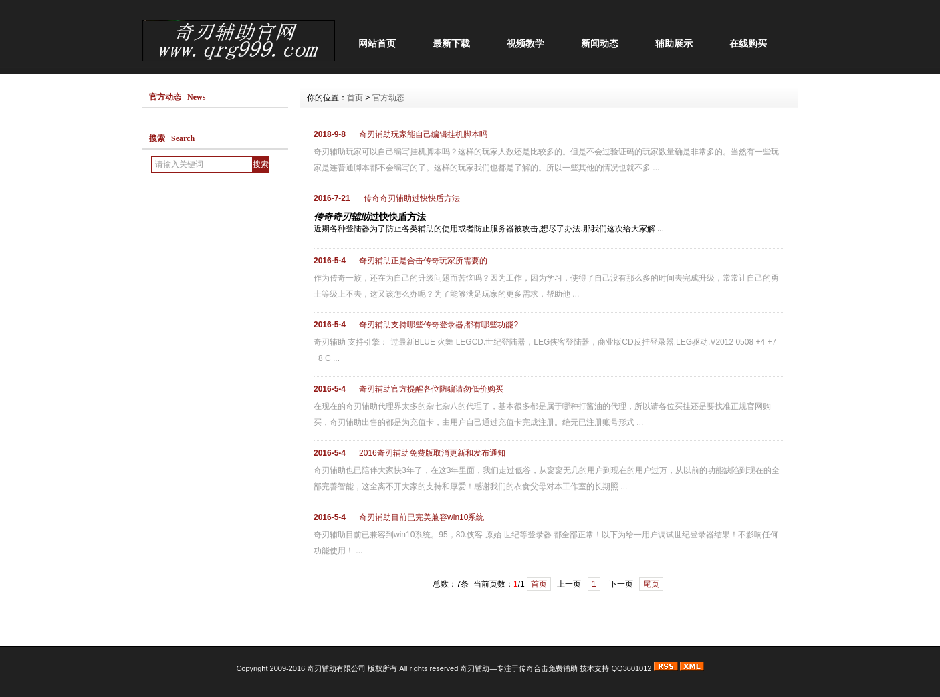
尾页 (651, 584)
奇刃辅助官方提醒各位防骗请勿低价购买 (431, 389)
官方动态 (388, 97)
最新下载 (451, 43)
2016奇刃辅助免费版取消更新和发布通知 (432, 453)
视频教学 (525, 43)
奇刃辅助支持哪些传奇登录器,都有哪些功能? (438, 324)
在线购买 (748, 43)
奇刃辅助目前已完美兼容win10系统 (421, 517)
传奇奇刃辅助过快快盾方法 (412, 198)
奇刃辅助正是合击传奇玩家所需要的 (423, 260)
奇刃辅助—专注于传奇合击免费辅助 (520, 668)
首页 (355, 97)
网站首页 (377, 43)
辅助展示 (674, 43)
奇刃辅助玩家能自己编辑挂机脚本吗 (423, 134)
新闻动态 (599, 43)
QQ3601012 (632, 668)
